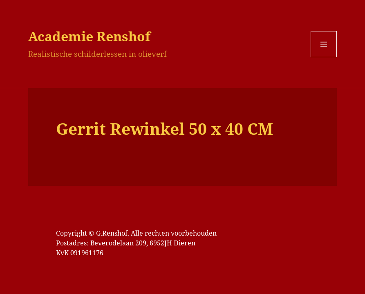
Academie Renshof (89, 36)
